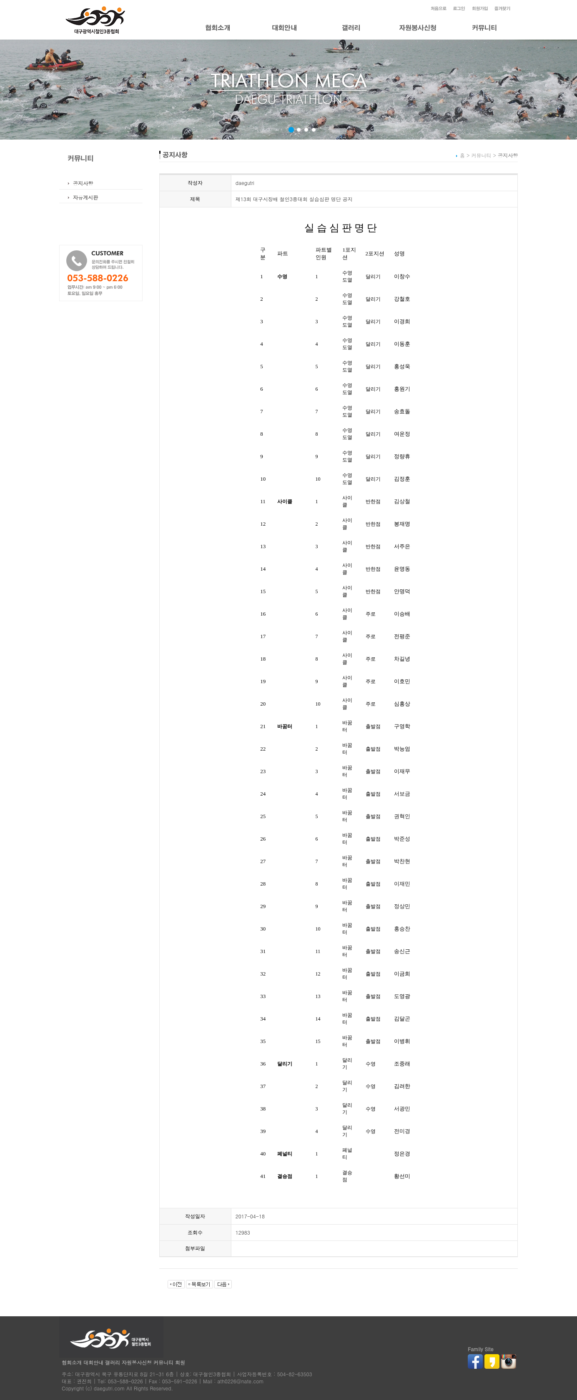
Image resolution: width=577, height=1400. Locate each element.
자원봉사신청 (137, 1362)
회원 (180, 1362)
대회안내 (93, 1362)
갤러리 (112, 1362)
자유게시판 (85, 197)
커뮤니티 (163, 1362)
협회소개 (72, 1362)
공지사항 (83, 183)
